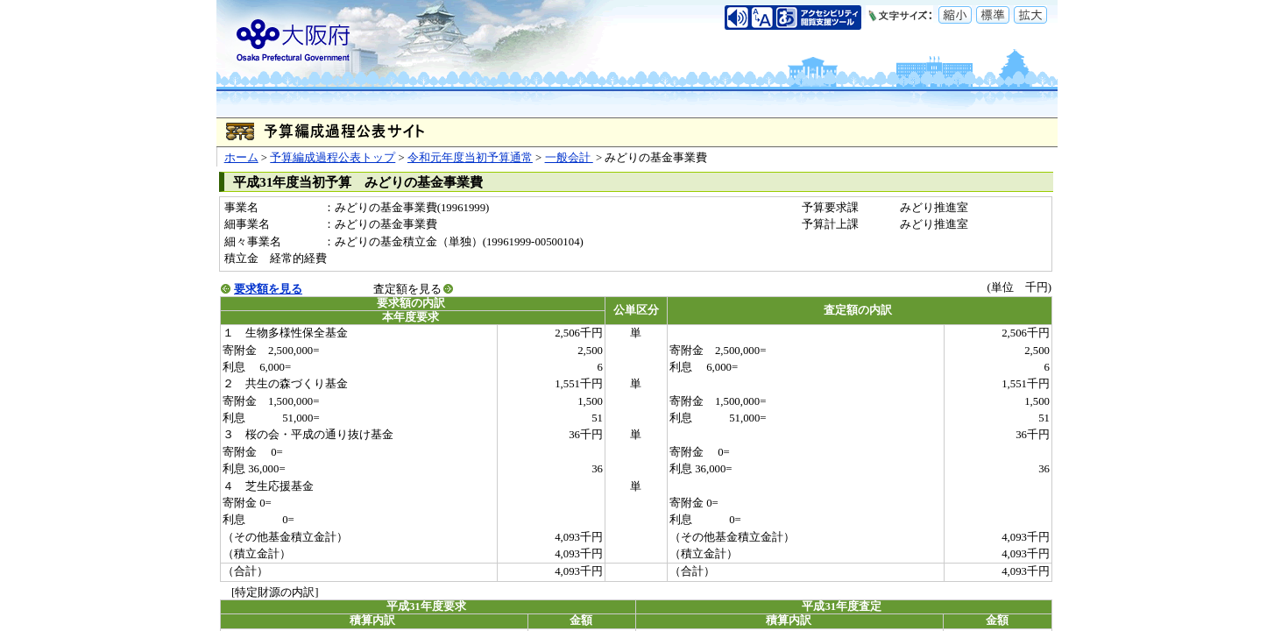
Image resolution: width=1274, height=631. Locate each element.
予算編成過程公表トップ (332, 158)
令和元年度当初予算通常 (470, 158)
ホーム (241, 158)
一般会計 (569, 158)
